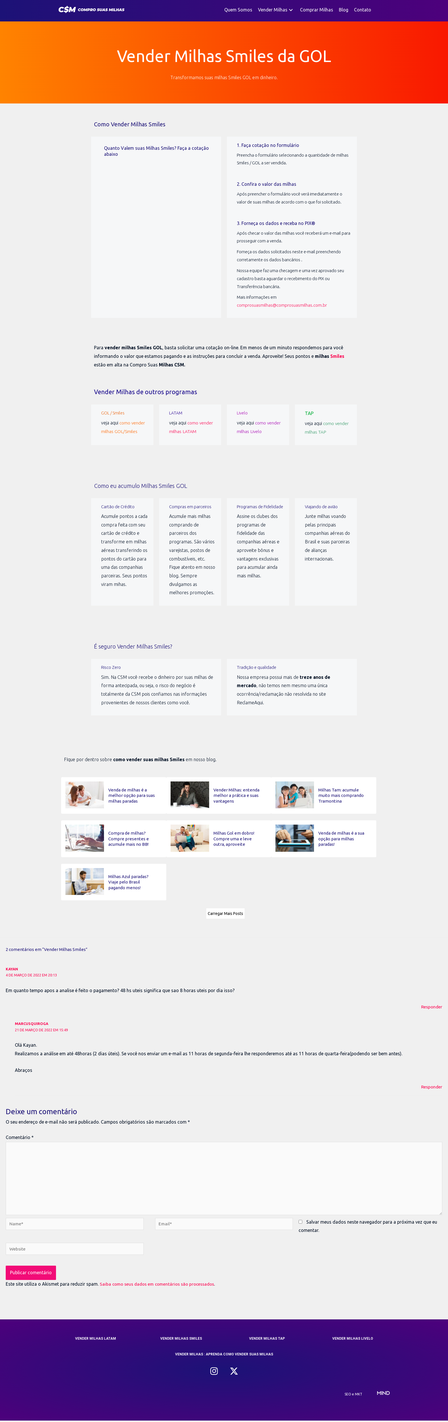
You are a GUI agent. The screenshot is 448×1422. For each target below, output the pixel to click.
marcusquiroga (32, 1022)
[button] (290, 10)
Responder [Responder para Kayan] (431, 1005)
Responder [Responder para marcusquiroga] (431, 1085)
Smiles (337, 356)
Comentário (20, 1135)
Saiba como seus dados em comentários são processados (160, 1285)
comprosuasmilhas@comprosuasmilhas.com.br (282, 305)
